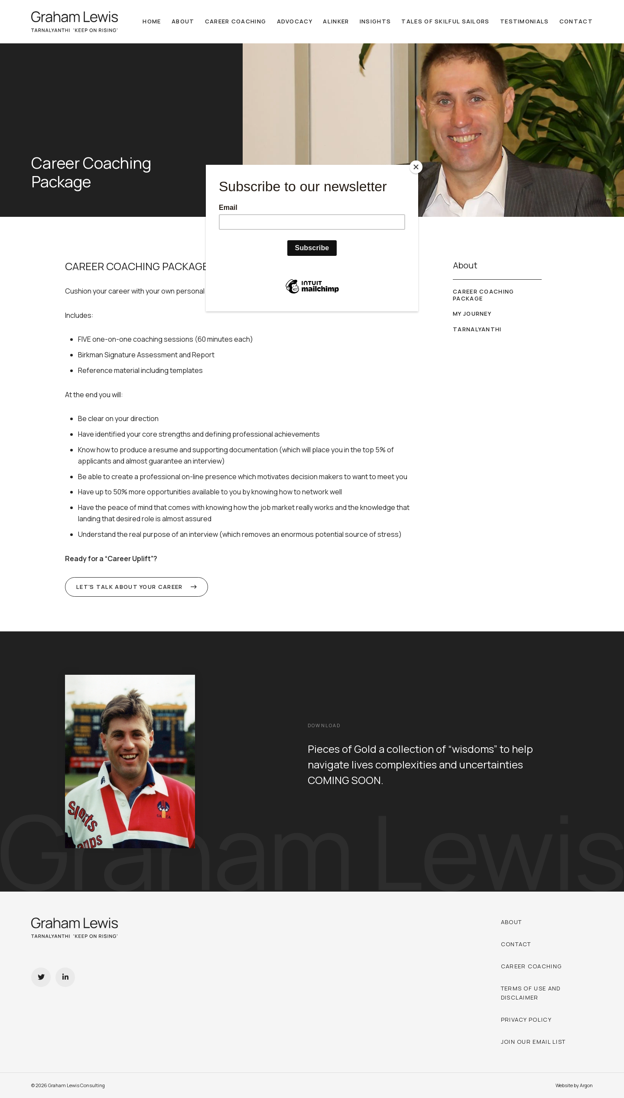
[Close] (416, 166)
